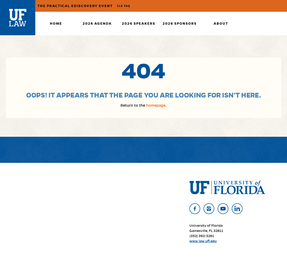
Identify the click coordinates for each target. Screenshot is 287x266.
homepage (155, 105)
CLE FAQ (123, 6)
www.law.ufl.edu (203, 241)
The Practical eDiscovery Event (75, 6)
